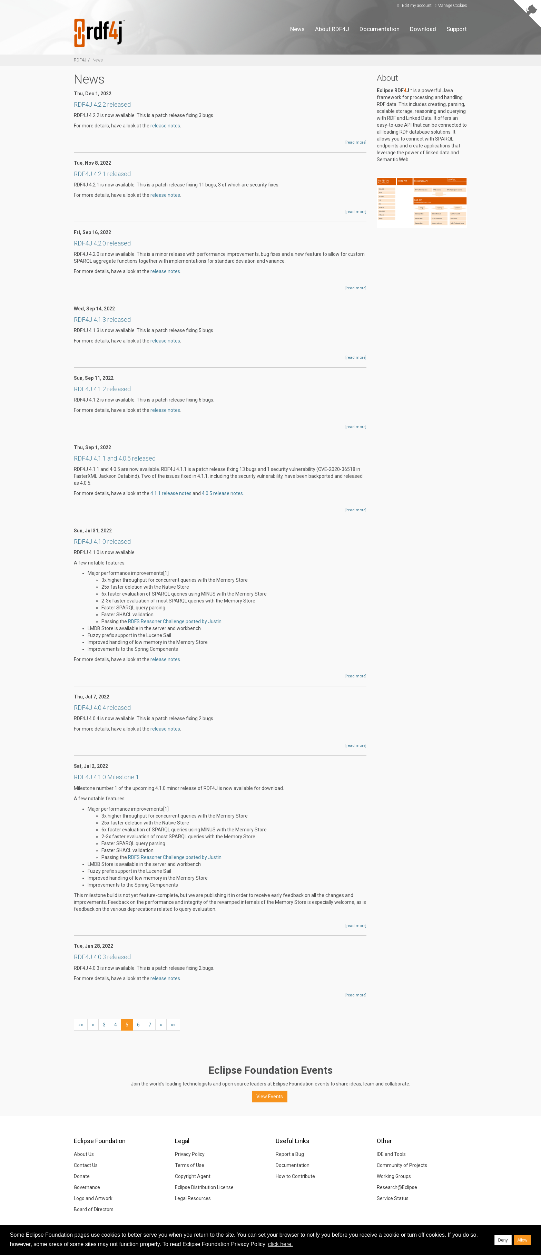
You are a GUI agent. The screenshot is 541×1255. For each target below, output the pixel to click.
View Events (269, 1096)
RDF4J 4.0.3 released (102, 956)
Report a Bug (290, 1154)
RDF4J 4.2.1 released (102, 173)
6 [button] (138, 1024)
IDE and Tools (391, 1154)
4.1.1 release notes (170, 493)
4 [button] (115, 1024)
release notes (165, 125)
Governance (87, 1187)
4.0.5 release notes (222, 493)
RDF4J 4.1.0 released (102, 541)
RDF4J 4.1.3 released (102, 319)
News (297, 29)
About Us (84, 1154)
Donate (82, 1176)
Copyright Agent (192, 1176)
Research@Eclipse (397, 1187)
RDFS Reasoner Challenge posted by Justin (175, 621)
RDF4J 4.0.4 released (102, 707)
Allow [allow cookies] (523, 1240)
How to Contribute (295, 1176)
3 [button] (104, 1024)
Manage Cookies (451, 5)
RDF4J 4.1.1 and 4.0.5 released (115, 458)
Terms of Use (189, 1165)
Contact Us (86, 1165)
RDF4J (80, 60)
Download (423, 29)
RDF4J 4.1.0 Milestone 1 (106, 777)
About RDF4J (332, 29)
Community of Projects (402, 1165)
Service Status (393, 1198)
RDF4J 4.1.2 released (102, 389)
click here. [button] (280, 1244)
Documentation (380, 29)
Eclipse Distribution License (204, 1187)
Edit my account (414, 5)
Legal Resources (193, 1198)
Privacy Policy (190, 1154)
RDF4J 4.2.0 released (102, 243)
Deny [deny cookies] (503, 1240)
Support (456, 29)
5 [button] (127, 1024)
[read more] (355, 142)
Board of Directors (94, 1209)
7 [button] (149, 1024)
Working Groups (394, 1176)
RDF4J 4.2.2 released (102, 104)
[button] (81, 1025)
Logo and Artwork (93, 1198)
